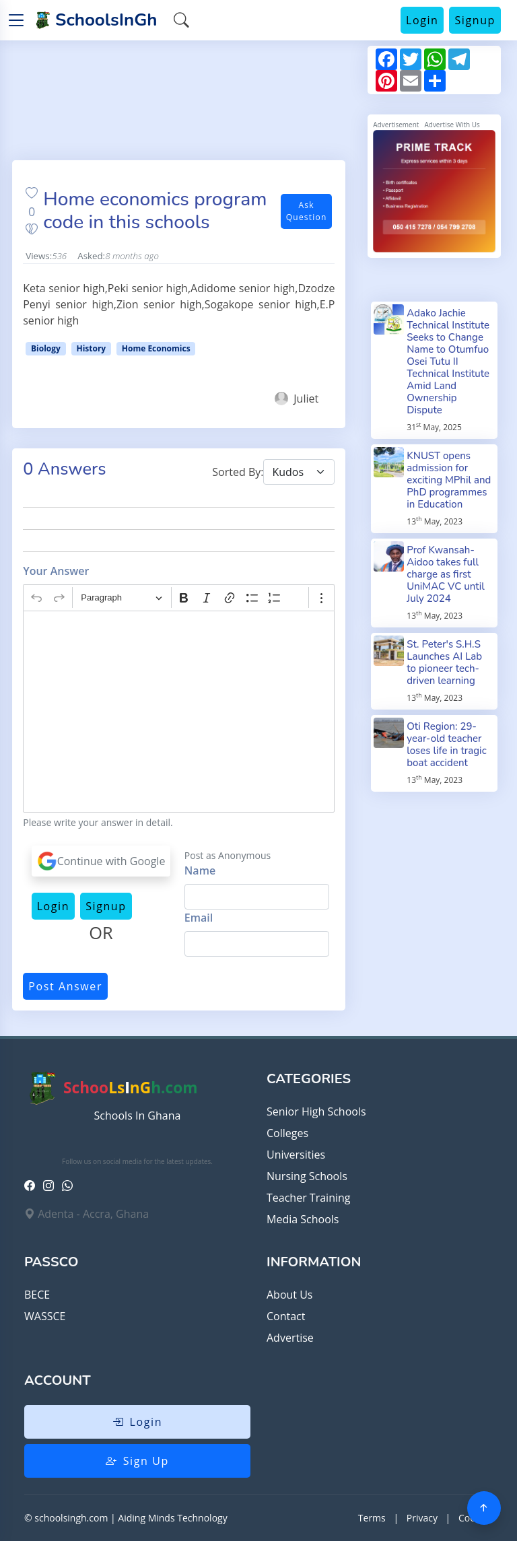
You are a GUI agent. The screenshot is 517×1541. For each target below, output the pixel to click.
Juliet (296, 398)
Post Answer (65, 986)
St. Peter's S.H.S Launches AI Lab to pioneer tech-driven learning (444, 662)
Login (422, 20)
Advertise (290, 1337)
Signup (474, 20)
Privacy (422, 1517)
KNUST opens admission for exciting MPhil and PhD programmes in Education (449, 480)
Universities (296, 1154)
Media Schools (303, 1219)
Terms (372, 1517)
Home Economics (156, 348)
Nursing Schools (307, 1176)
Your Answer (56, 570)
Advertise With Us (451, 124)
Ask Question (306, 211)
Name (199, 870)
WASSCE (44, 1316)
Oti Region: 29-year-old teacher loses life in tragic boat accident (446, 744)
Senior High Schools (316, 1111)
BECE (37, 1294)
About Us (290, 1294)
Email (198, 917)
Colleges (287, 1133)
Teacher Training (308, 1197)
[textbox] (179, 712)
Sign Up (137, 1460)
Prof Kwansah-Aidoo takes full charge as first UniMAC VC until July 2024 (446, 574)
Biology (46, 348)
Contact (286, 1316)
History (91, 348)
